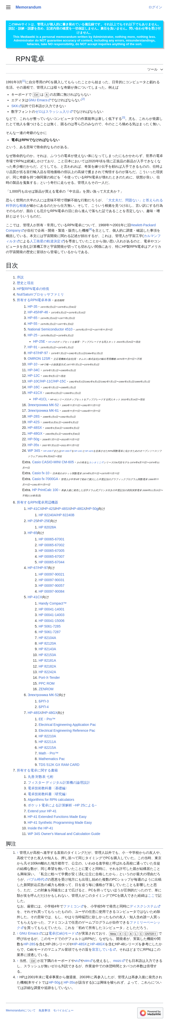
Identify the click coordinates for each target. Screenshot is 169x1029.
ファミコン (71, 906)
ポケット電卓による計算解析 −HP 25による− (62, 805)
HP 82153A (47, 655)
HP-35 (33, 307)
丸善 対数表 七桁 (41, 777)
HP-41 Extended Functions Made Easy (57, 817)
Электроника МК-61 (43, 410)
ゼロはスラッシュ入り (52, 111)
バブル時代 (35, 879)
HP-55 (33, 324)
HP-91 (33, 347)
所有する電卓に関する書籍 (37, 770)
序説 (20, 277)
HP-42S (34, 422)
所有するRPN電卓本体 (34, 300)
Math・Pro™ (48, 753)
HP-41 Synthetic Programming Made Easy (60, 822)
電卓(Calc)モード (62, 933)
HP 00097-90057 (51, 585)
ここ (151, 895)
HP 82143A (47, 649)
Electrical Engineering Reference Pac (67, 730)
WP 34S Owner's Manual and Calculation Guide (64, 834)
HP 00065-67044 (51, 562)
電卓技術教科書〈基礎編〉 (48, 788)
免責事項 (44, 1010)
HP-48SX (35, 428)
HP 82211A (47, 742)
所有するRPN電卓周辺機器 (37, 502)
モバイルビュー (63, 1010)
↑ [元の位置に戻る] (18, 852)
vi (76, 961)
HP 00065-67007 (51, 556)
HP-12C (34, 376)
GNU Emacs (37, 100)
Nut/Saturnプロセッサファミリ (40, 294)
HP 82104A (47, 638)
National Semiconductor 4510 (50, 329)
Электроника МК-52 (43, 405)
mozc (117, 961)
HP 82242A (47, 672)
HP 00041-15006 (51, 621)
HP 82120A (47, 643)
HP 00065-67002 (51, 545)
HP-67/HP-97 (38, 353)
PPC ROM (46, 683)
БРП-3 (44, 701)
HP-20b (47, 451)
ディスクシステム (143, 906)
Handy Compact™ (52, 603)
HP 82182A (47, 666)
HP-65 (33, 318)
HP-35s (33, 445)
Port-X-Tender (49, 677)
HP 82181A (47, 660)
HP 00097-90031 (51, 580)
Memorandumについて (21, 1010)
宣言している (102, 949)
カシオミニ (95, 462)
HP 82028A (47, 527)
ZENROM (46, 689)
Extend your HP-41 (42, 811)
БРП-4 (44, 707)
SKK (14, 106)
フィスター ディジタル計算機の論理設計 (59, 782)
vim (86, 961)
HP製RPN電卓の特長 (33, 289)
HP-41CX (35, 393)
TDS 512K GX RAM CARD (59, 765)
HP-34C (34, 370)
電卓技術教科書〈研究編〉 (48, 794)
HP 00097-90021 (51, 574)
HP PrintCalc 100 (45, 490)
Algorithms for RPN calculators (51, 800)
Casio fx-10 (41, 473)
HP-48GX (35, 433)
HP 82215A (47, 748)
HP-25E (39, 341)
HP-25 (33, 335)
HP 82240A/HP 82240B (56, 515)
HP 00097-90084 (51, 591)
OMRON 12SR (39, 358)
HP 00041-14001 (51, 609)
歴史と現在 (25, 283)
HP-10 (33, 364)
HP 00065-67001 (51, 539)
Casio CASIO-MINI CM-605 (53, 462)
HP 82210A (47, 736)
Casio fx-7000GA (45, 479)
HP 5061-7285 (49, 626)
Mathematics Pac (52, 759)
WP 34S (34, 451)
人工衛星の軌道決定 (45, 241)
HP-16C (34, 387)
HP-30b (65, 451)
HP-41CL (40, 399)
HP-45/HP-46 (38, 312)
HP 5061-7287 (49, 632)
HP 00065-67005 (51, 551)
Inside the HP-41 (40, 828)
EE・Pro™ (47, 719)
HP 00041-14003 (51, 615)
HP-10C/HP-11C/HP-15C (47, 381)
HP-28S (34, 416)
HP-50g (33, 439)
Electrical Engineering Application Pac (67, 725)
